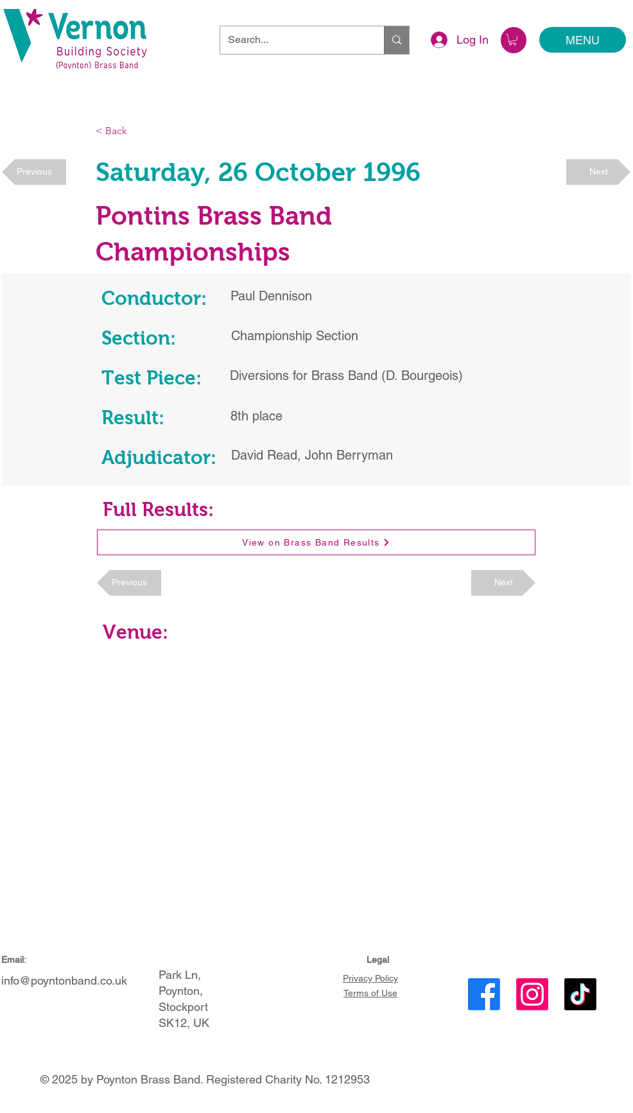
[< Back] (138, 131)
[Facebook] (484, 994)
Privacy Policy (370, 978)
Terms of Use (370, 993)
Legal (378, 959)
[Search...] (292, 40)
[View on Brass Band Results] (316, 542)
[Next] (598, 172)
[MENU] (582, 40)
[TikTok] (580, 994)
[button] (512, 40)
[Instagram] (532, 994)
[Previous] (34, 172)
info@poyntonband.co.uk (64, 980)
